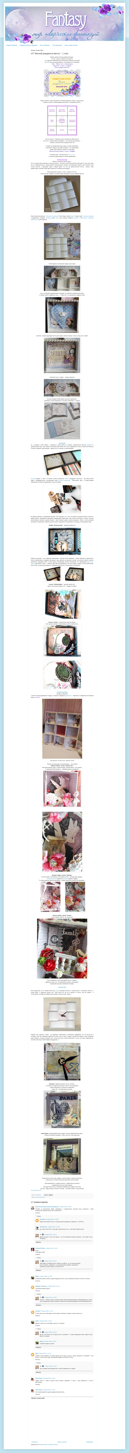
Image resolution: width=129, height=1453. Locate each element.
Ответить (37, 1213)
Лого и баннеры (45, 45)
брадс (72, 216)
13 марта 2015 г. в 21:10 (50, 1234)
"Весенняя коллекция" (52, 216)
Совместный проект (40, 1197)
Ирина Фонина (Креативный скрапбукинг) (47, 1206)
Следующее (34, 1442)
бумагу (67, 478)
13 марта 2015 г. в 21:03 (54, 1227)
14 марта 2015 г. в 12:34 (53, 1286)
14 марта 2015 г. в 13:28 (50, 1297)
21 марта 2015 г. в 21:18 (44, 1353)
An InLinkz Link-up (36, 1190)
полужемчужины (51, 878)
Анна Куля (62, 443)
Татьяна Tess (43, 1227)
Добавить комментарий (38, 1398)
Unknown (37, 1311)
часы (57, 990)
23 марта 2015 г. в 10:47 (49, 1389)
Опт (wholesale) (57, 45)
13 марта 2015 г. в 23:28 (46, 1276)
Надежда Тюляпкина (41, 1286)
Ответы (39, 1216)
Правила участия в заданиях (28, 45)
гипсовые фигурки (88, 216)
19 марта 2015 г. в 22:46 (46, 1321)
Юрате (37, 1276)
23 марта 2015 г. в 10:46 (49, 1378)
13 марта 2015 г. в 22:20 (51, 1248)
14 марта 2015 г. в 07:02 (50, 1261)
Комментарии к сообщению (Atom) (49, 1444)
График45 (89, 445)
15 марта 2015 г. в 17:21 (47, 1311)
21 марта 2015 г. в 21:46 (50, 1366)
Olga (36, 1353)
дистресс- (61, 480)
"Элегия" (37, 697)
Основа (33, 478)
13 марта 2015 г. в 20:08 (52, 1219)
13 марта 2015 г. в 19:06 (65, 1206)
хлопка (57, 218)
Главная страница (11, 45)
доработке (69, 695)
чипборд (48, 218)
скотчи (37, 219)
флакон (65, 878)
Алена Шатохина (62, 160)
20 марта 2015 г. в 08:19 (50, 1332)
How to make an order (71, 45)
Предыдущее (89, 1442)
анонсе (48, 62)
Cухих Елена (38, 1378)
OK (41, 1234)
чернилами (67, 480)
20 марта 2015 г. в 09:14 (50, 1341)
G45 (65, 516)
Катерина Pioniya (40, 1248)
